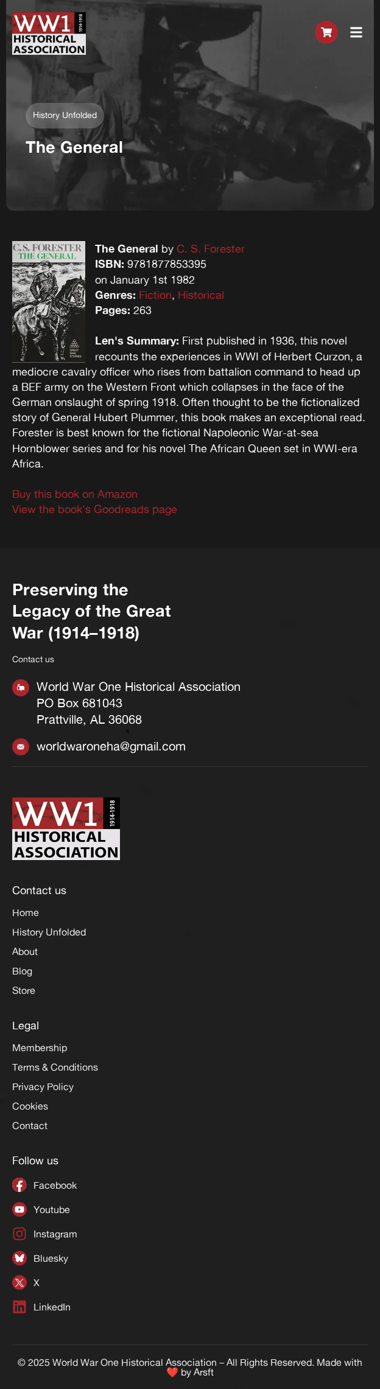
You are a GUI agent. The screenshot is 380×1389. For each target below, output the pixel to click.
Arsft (204, 1372)
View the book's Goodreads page (94, 509)
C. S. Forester (211, 248)
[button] (356, 33)
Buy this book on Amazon (75, 493)
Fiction (155, 294)
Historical (201, 294)
